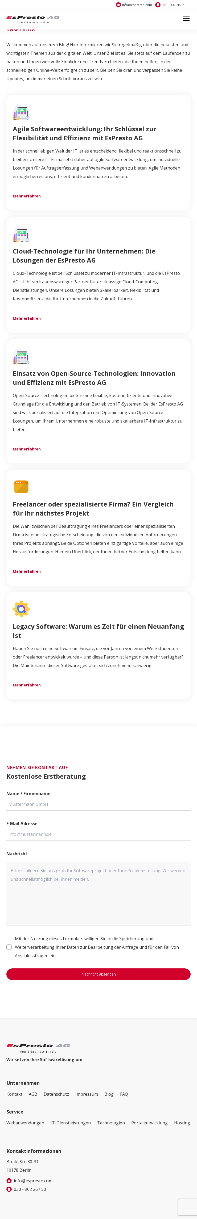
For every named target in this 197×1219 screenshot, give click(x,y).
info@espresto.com (137, 5)
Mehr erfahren (27, 196)
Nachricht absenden (98, 974)
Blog (109, 1094)
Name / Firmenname (28, 793)
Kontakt (14, 1094)
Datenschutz (56, 1094)
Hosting (182, 1123)
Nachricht (16, 854)
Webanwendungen (25, 1123)
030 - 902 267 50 (174, 5)
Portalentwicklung (149, 1123)
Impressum (86, 1094)
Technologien (111, 1123)
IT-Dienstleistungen (71, 1123)
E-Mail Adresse (22, 823)
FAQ (124, 1094)
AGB (33, 1094)
